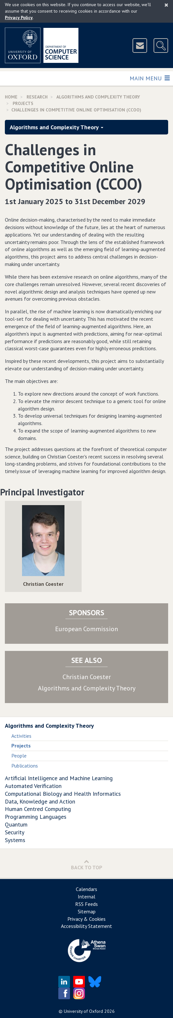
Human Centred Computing (38, 809)
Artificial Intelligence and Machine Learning (59, 778)
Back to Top (86, 865)
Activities (21, 736)
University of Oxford (83, 1011)
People (19, 755)
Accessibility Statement (86, 926)
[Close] (166, 5)
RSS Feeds (86, 904)
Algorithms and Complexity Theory (98, 97)
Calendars (86, 889)
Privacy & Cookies (86, 919)
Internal (86, 896)
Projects (23, 103)
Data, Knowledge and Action (40, 801)
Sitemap (87, 911)
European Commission (86, 629)
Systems (15, 840)
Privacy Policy (19, 17)
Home (11, 97)
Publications (24, 765)
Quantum (16, 824)
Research (37, 97)
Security (14, 832)
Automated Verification (33, 786)
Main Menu (149, 78)
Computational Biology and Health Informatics (63, 793)
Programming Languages (35, 816)
